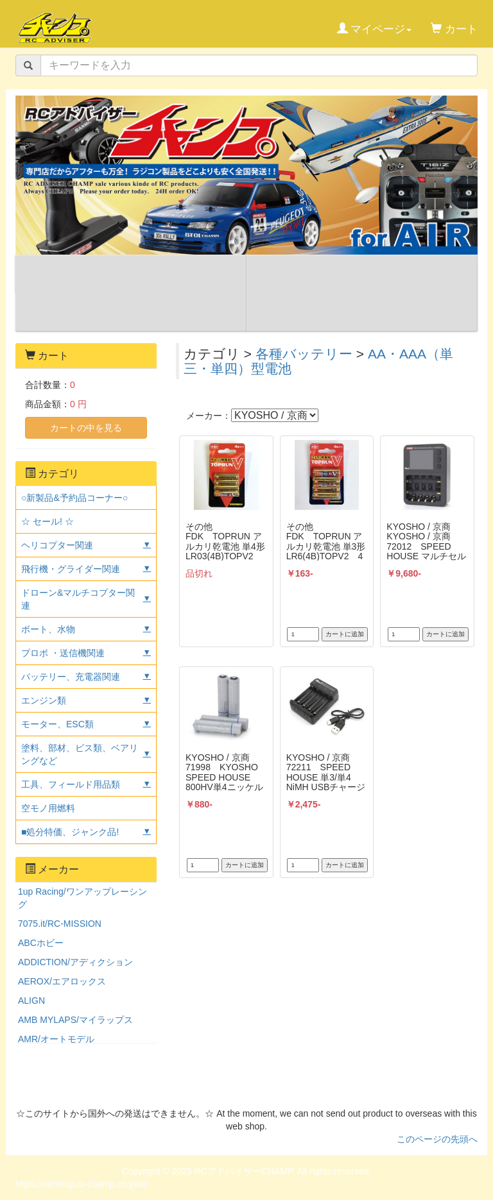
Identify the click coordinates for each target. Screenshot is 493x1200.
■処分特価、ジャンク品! (70, 832)
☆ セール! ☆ (47, 521)
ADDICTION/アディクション (75, 962)
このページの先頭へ (437, 1139)
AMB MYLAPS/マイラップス (75, 1020)
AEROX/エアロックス (62, 981)
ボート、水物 (48, 629)
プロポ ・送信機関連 (63, 653)
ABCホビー (41, 943)
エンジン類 (43, 700)
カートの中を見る (86, 428)
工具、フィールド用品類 (70, 784)
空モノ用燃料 (48, 808)
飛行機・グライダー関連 (70, 569)
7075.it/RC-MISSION (59, 923)
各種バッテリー (303, 353)
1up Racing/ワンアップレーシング (82, 897)
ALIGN (31, 1000)
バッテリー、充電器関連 (70, 677)
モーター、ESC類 (57, 724)
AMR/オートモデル (56, 1039)
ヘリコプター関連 (57, 545)
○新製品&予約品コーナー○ (74, 498)
